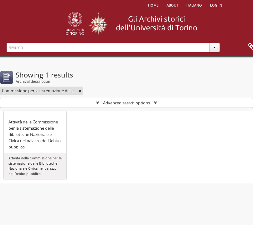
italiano (194, 4)
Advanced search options (126, 103)
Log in (216, 4)
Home (153, 4)
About (172, 4)
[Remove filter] (80, 91)
